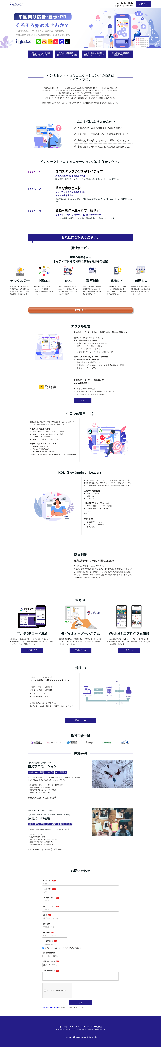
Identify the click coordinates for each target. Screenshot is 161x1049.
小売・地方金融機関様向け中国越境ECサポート (120, 54)
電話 (55, 956)
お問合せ (143, 4)
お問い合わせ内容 (48, 971)
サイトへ (128, 650)
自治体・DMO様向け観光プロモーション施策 (67, 54)
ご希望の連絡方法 (48, 953)
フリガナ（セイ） (48, 898)
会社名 (44, 915)
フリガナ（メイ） (48, 906)
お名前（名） (47, 889)
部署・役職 (46, 924)
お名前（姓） (47, 880)
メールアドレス (47, 941)
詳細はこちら (32, 650)
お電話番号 (46, 932)
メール (46, 956)
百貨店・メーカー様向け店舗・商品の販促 (40, 54)
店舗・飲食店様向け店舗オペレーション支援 (94, 54)
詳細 (82, 400)
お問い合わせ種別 (48, 961)
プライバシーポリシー (50, 1009)
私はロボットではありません (55, 992)
